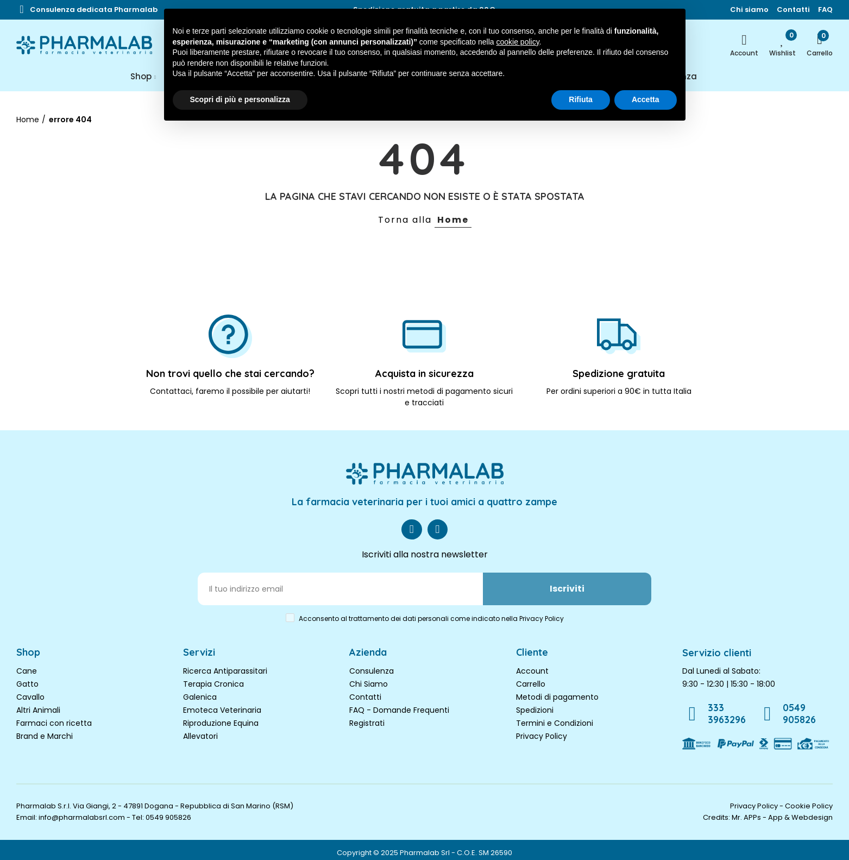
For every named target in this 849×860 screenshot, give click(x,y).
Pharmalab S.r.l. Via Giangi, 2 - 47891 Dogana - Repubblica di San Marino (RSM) (154, 799)
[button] (94, 9)
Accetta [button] (645, 99)
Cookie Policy (809, 799)
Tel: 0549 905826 (161, 811)
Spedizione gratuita (619, 373)
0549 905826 (804, 708)
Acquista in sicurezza (424, 373)
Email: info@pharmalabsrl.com (70, 811)
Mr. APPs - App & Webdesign (782, 811)
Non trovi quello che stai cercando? (230, 373)
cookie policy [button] (517, 41)
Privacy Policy (541, 736)
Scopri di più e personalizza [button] (240, 99)
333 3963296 (727, 708)
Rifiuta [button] (581, 99)
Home (453, 220)
